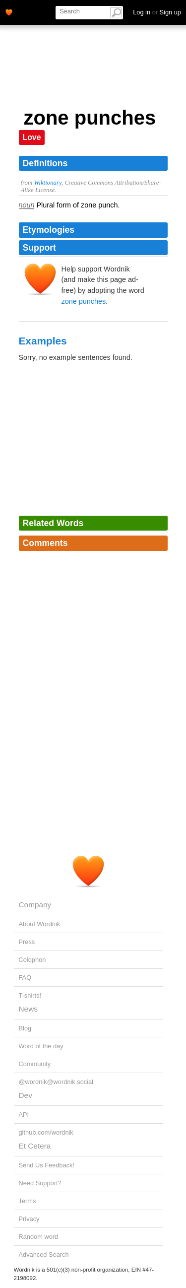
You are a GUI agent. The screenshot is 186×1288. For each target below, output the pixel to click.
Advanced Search (44, 1254)
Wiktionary (47, 182)
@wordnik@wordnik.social (56, 1081)
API (24, 1114)
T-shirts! (30, 995)
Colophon (32, 959)
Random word (39, 1236)
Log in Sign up (157, 12)
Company (35, 904)
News (28, 1009)
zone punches (84, 301)
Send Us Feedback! (46, 1165)
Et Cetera (35, 1146)
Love (32, 137)
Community (35, 1064)
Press (27, 942)
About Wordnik (40, 924)
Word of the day (41, 1046)
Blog (25, 1028)
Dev (25, 1095)
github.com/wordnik (46, 1132)
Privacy (29, 1218)
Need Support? (40, 1183)
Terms (27, 1201)
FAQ (25, 977)
